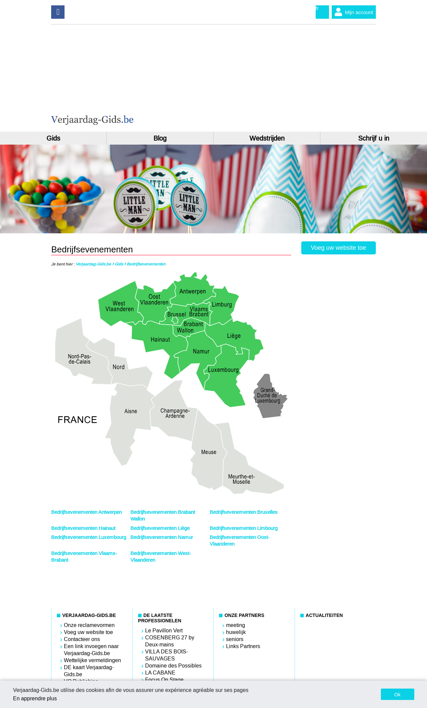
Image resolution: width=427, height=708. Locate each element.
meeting (235, 625)
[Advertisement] (295, 78)
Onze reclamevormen (89, 625)
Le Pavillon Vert (164, 630)
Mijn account (352, 12)
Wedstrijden (267, 138)
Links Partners (243, 646)
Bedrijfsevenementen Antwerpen (86, 512)
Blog (160, 138)
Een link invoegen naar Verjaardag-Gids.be (91, 650)
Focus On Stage (164, 679)
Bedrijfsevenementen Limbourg (244, 528)
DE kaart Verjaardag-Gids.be (89, 671)
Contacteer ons (82, 639)
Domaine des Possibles (173, 665)
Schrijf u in (373, 138)
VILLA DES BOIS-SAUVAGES (166, 655)
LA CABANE (160, 672)
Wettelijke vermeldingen (92, 660)
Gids (53, 138)
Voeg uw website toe (338, 247)
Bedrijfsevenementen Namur (161, 537)
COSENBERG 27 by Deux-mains (169, 641)
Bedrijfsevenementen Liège (160, 528)
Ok (397, 694)
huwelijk (236, 632)
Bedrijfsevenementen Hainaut (83, 528)
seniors (234, 639)
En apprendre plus (35, 698)
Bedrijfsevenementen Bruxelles (244, 512)
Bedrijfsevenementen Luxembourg (88, 537)
